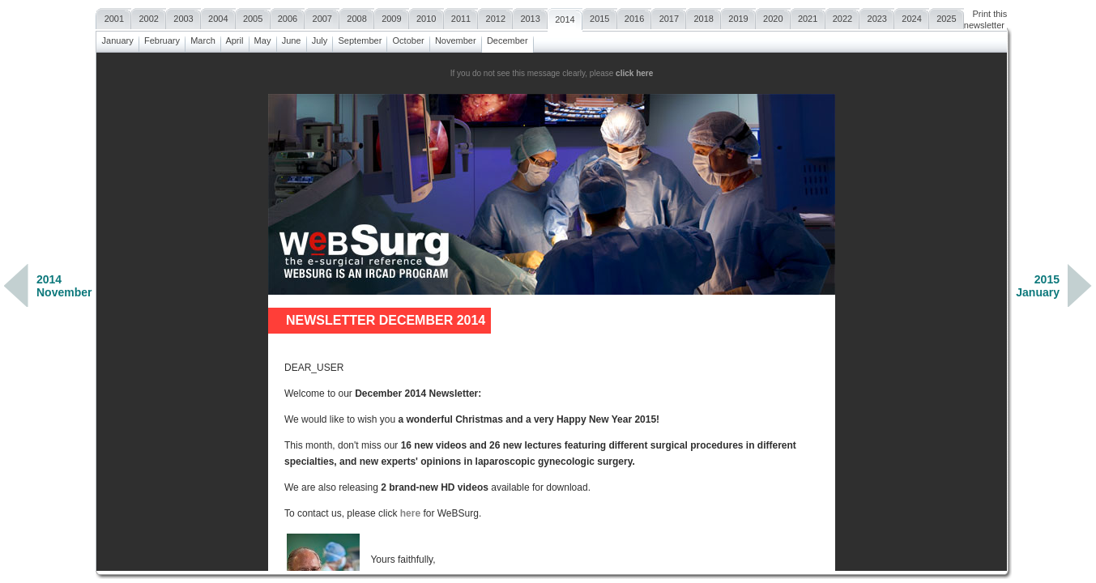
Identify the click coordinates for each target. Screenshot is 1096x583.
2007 (322, 16)
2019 (738, 16)
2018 (703, 16)
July (320, 38)
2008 (356, 16)
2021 (808, 16)
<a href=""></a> (551, 312)
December (507, 38)
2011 (461, 16)
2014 (565, 17)
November (455, 38)
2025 (946, 16)
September (359, 38)
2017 (668, 16)
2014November (64, 286)
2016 (634, 16)
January (117, 38)
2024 (911, 16)
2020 (773, 16)
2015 (599, 16)
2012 (495, 16)
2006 (288, 16)
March (203, 38)
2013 (530, 16)
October (408, 38)
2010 (426, 16)
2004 (218, 16)
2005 (253, 16)
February (162, 38)
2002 (148, 16)
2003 (183, 16)
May (262, 38)
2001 (113, 16)
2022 (842, 16)
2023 (876, 16)
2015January (1038, 286)
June (291, 38)
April (235, 38)
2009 (391, 16)
